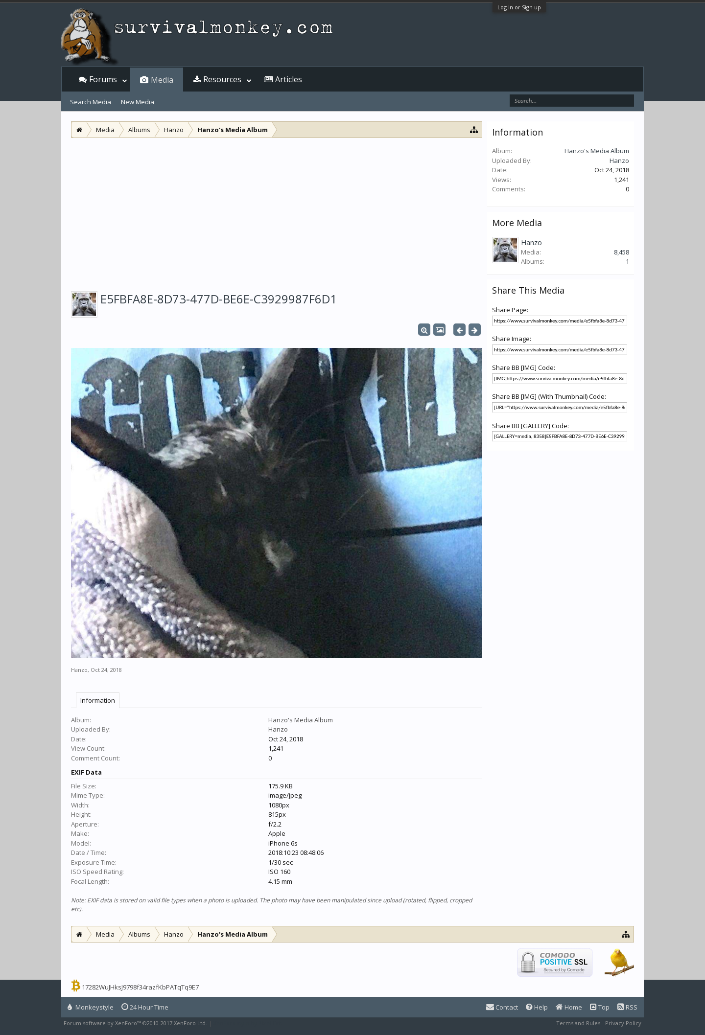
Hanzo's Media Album (300, 719)
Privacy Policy (623, 1023)
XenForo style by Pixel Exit (247, 1023)
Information (97, 700)
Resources (222, 79)
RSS (627, 1007)
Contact (502, 1007)
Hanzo (79, 669)
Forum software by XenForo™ (135, 1023)
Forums (103, 79)
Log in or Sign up (519, 7)
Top (600, 1007)
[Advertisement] (276, 211)
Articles (288, 79)
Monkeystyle (91, 1007)
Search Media (90, 101)
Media (162, 79)
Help (537, 1007)
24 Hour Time (144, 1007)
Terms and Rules (578, 1023)
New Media (137, 101)
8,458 (621, 252)
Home (569, 1007)
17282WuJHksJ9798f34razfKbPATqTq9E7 (140, 987)
